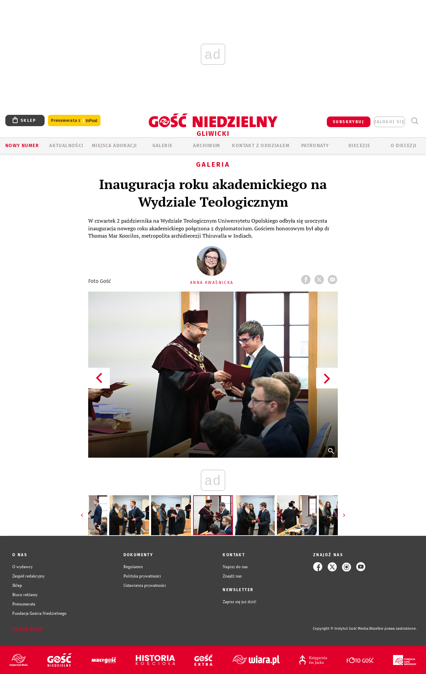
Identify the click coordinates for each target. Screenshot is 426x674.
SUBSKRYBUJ (348, 121)
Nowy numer (22, 145)
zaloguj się (389, 121)
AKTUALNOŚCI (66, 145)
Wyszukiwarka (414, 121)
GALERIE (162, 145)
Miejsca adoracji (114, 145)
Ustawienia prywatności (144, 585)
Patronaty (315, 145)
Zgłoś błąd (27, 628)
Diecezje (359, 145)
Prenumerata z (74, 120)
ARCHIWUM (206, 145)
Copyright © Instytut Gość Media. (341, 628)
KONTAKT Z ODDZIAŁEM (261, 145)
